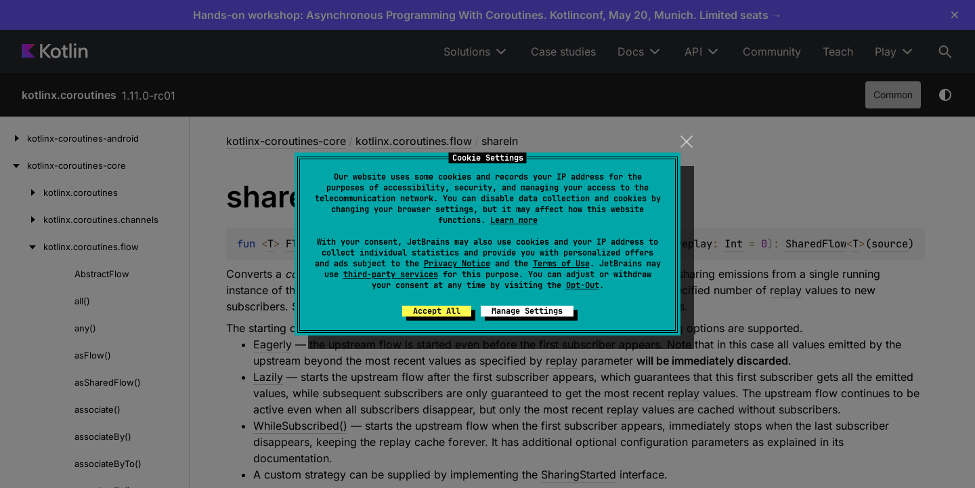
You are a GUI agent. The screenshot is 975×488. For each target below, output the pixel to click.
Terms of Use (561, 263)
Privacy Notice (457, 263)
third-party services (390, 274)
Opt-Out (582, 285)
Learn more (514, 220)
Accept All (436, 311)
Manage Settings (527, 311)
